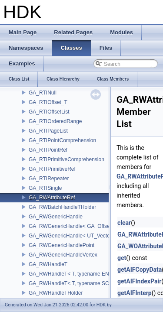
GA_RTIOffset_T (48, 102)
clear (124, 222)
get (121, 257)
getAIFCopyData (139, 269)
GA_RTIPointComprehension (62, 140)
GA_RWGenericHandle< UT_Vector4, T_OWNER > (88, 236)
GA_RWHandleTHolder (56, 293)
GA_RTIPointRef (48, 150)
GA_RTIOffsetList (49, 112)
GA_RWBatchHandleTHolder (62, 207)
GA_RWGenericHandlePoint (61, 245)
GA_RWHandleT (48, 264)
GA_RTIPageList (48, 131)
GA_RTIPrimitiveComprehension (66, 159)
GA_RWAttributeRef (52, 198)
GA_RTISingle (45, 188)
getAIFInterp (134, 292)
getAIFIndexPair (139, 281)
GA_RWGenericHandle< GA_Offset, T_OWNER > (87, 226)
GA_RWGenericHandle (56, 217)
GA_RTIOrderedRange (55, 121)
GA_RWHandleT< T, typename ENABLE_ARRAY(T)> (91, 274)
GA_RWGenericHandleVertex (63, 255)
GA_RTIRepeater (49, 179)
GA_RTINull (43, 93)
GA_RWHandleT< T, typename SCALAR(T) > (81, 283)
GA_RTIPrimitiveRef (52, 169)
